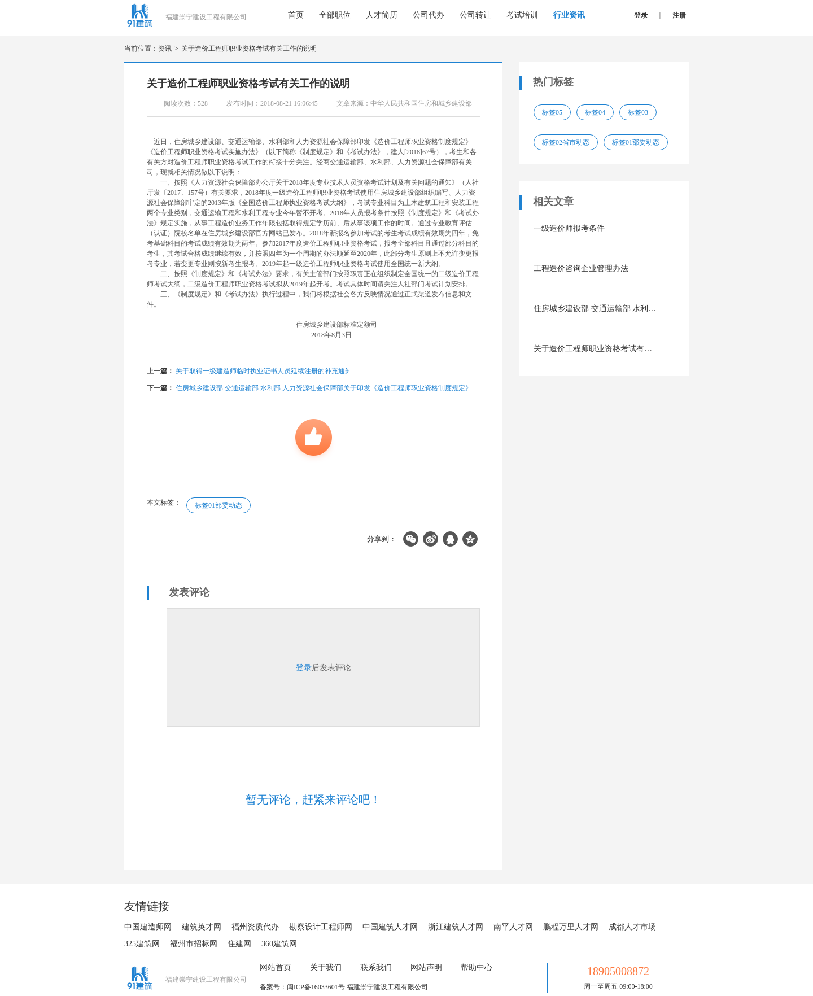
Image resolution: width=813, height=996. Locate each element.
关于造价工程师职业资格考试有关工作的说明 (249, 49)
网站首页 (275, 967)
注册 (679, 15)
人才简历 (381, 15)
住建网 (239, 944)
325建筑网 (142, 944)
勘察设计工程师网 (320, 927)
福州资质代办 (255, 927)
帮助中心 (476, 967)
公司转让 (475, 15)
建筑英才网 (201, 927)
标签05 (552, 112)
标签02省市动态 (565, 142)
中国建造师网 (148, 927)
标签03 (638, 112)
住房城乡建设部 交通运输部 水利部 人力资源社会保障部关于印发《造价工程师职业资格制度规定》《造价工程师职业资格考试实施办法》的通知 (596, 308)
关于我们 (326, 967)
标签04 (595, 112)
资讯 (165, 49)
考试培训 (522, 15)
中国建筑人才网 (390, 927)
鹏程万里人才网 (570, 927)
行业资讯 (569, 15)
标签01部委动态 (218, 505)
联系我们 (376, 967)
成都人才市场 (632, 927)
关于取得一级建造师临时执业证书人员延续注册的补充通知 (264, 371)
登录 (641, 15)
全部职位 (335, 15)
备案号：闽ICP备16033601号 (302, 987)
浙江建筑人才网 (455, 927)
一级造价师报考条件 (569, 228)
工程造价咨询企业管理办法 (581, 268)
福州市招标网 (193, 944)
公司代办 (428, 15)
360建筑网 (279, 944)
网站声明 (426, 967)
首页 (296, 15)
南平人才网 (513, 927)
